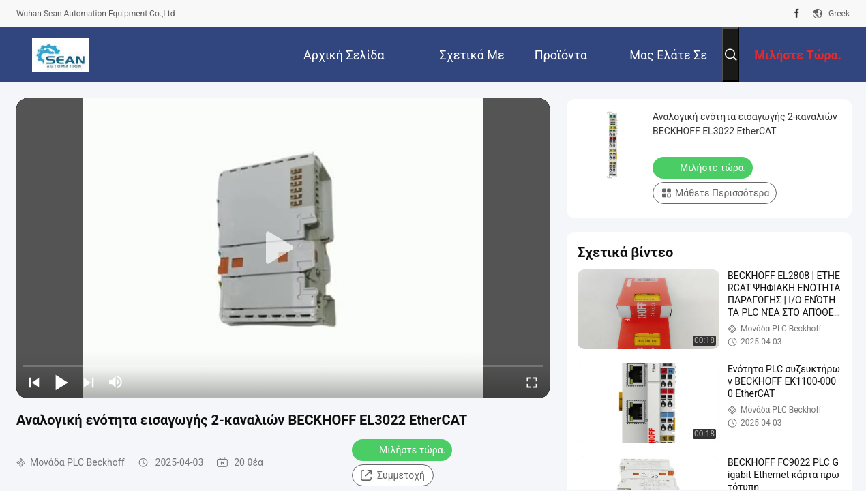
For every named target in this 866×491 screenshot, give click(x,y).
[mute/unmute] (116, 382)
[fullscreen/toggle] (532, 382)
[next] (88, 382)
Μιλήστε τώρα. (403, 449)
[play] (283, 248)
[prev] (34, 382)
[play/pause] (61, 382)
